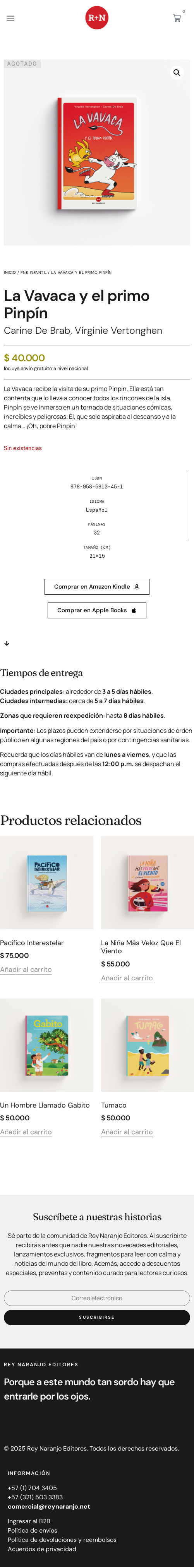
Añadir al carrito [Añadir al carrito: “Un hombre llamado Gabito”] (26, 1132)
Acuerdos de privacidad (42, 1549)
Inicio (10, 272)
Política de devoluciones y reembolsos (62, 1540)
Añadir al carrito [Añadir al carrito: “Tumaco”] (127, 1132)
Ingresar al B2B (29, 1521)
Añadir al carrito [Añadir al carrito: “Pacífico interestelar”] (26, 970)
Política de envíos (32, 1530)
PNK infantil (34, 272)
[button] (10, 18)
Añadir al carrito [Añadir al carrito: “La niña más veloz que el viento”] (127, 979)
